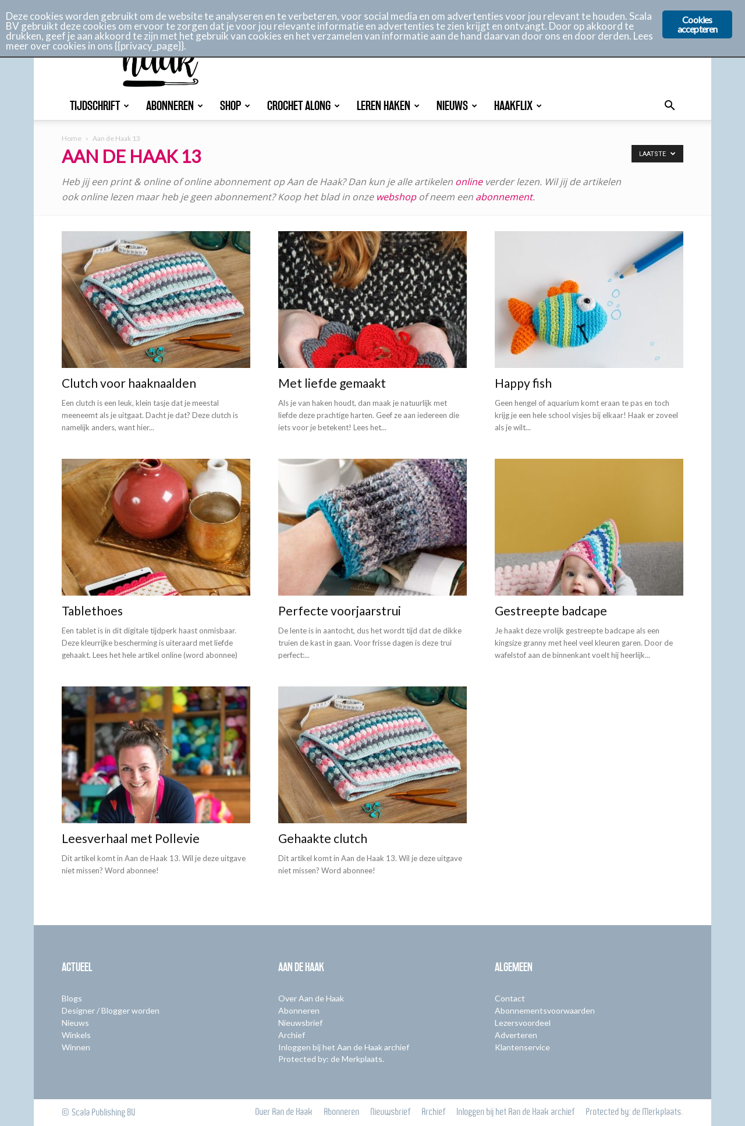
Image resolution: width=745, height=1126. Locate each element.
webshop (396, 196)
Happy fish (523, 383)
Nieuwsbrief (300, 1023)
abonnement (504, 196)
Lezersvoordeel (523, 1023)
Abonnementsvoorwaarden (545, 1010)
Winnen (76, 1047)
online (469, 181)
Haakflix (518, 105)
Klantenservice (522, 1047)
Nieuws (457, 105)
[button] (669, 106)
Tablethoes (92, 610)
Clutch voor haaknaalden (129, 383)
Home (71, 138)
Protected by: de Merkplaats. (331, 1059)
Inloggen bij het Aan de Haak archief (343, 1047)
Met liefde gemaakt (332, 383)
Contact (510, 998)
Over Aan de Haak (311, 998)
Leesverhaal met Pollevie (131, 838)
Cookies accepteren (697, 24)
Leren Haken (388, 105)
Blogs (72, 998)
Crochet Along (303, 105)
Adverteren (516, 1035)
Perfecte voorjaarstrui (339, 610)
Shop (235, 105)
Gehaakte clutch (322, 838)
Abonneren (174, 105)
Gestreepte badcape (551, 610)
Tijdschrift (99, 105)
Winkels (76, 1035)
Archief (291, 1035)
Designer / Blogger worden (110, 1010)
